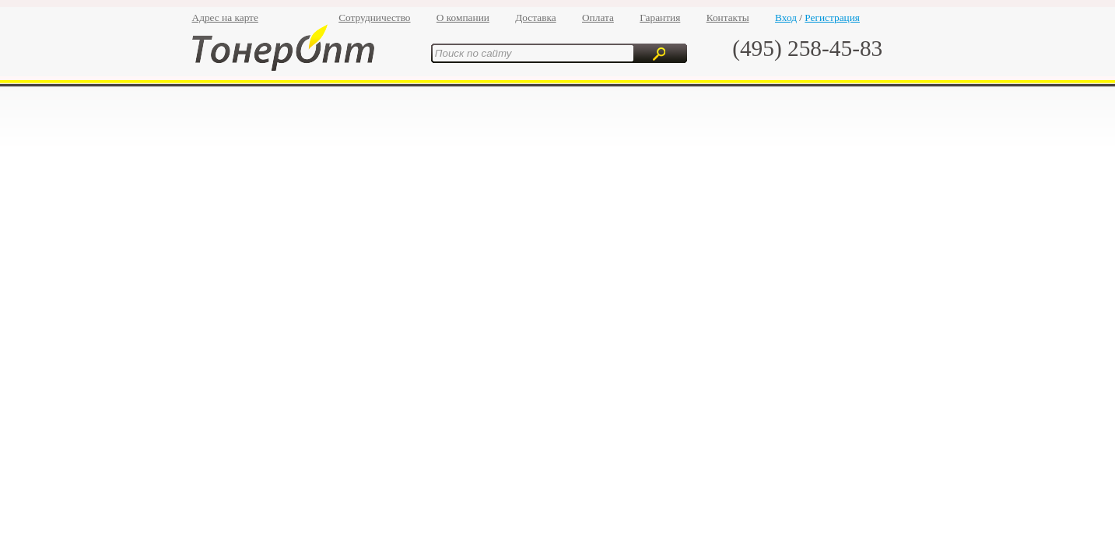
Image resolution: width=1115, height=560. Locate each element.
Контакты (728, 17)
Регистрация (832, 17)
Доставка (535, 17)
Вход (786, 17)
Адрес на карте (225, 17)
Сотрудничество (374, 17)
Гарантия (660, 17)
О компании (463, 17)
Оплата (598, 17)
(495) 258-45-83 (807, 48)
